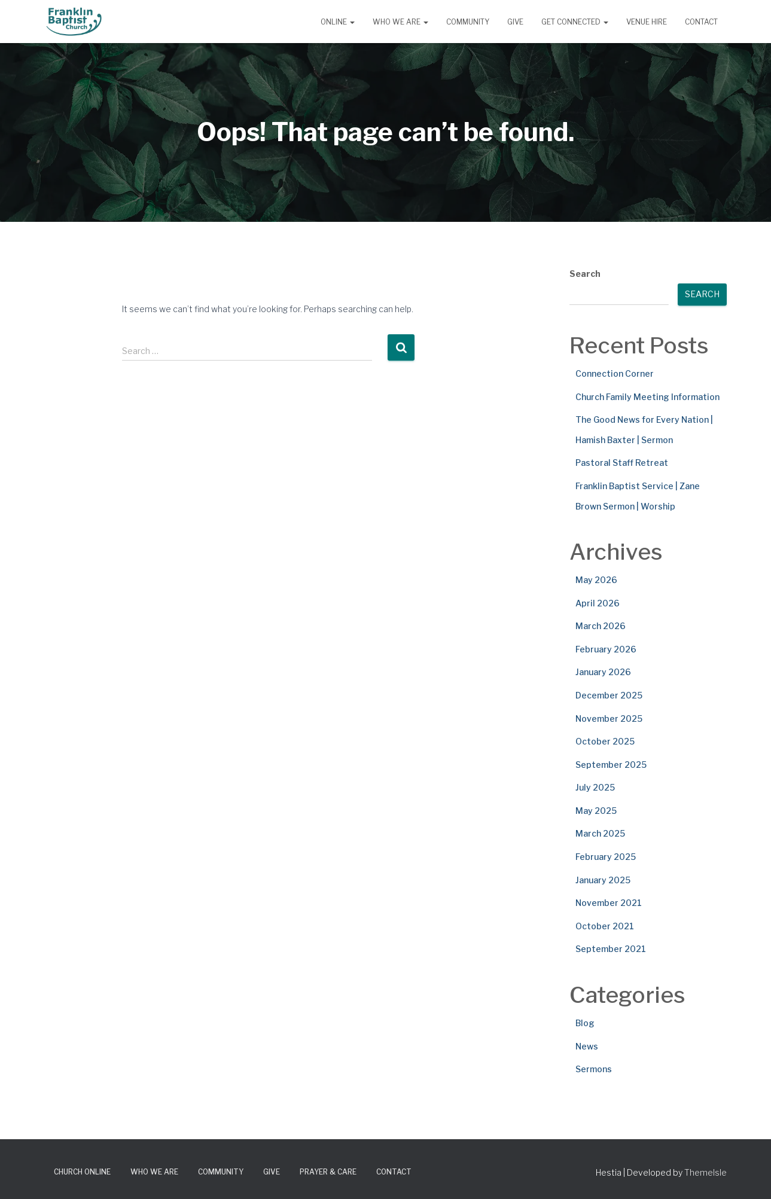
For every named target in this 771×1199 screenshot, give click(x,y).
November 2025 (608, 718)
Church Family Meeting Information (647, 397)
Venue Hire (646, 21)
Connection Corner (614, 373)
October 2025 (605, 741)
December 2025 (608, 695)
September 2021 (610, 949)
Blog (585, 1023)
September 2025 (611, 764)
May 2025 (596, 811)
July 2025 (595, 787)
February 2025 (605, 857)
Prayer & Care (328, 1171)
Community (467, 21)
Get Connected (574, 21)
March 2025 (600, 833)
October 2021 (604, 926)
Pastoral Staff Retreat (621, 462)
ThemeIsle (705, 1172)
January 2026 (603, 672)
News (586, 1046)
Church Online (82, 1171)
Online (338, 21)
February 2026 (605, 649)
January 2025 (602, 880)
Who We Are (400, 21)
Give (515, 21)
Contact (701, 21)
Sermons (593, 1069)
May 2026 (596, 580)
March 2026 (600, 626)
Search (585, 274)
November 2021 (608, 903)
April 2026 (597, 603)
